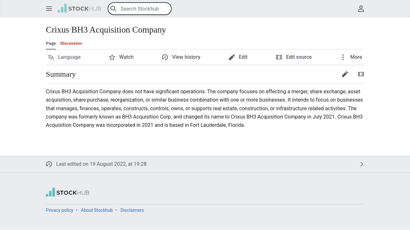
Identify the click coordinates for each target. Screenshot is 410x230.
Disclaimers (132, 210)
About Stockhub (97, 210)
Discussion (71, 43)
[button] (49, 9)
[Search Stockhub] (140, 8)
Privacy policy (59, 210)
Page (51, 43)
